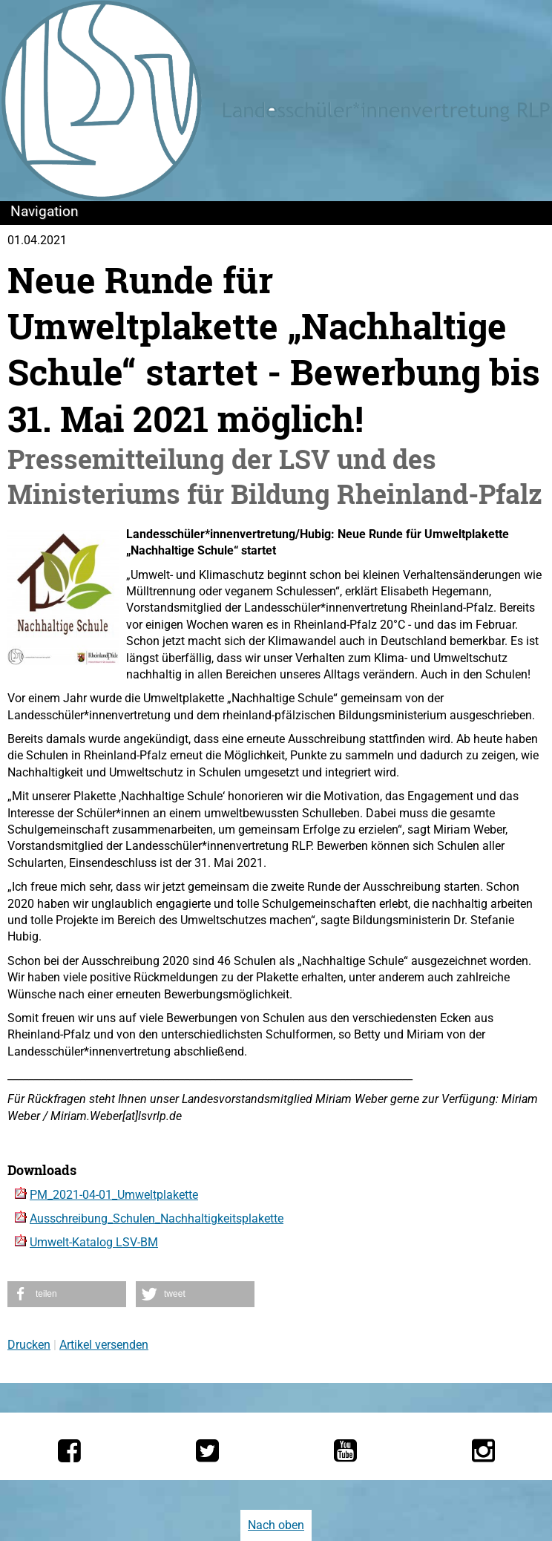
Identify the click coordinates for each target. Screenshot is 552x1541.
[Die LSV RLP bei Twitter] (207, 1450)
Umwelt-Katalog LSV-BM (94, 1242)
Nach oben (276, 1525)
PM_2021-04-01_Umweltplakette (114, 1195)
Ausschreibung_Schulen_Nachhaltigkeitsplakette (156, 1218)
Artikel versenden (103, 1345)
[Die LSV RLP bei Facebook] (69, 1450)
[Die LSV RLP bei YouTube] (345, 1450)
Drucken (28, 1345)
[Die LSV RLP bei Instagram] (483, 1450)
